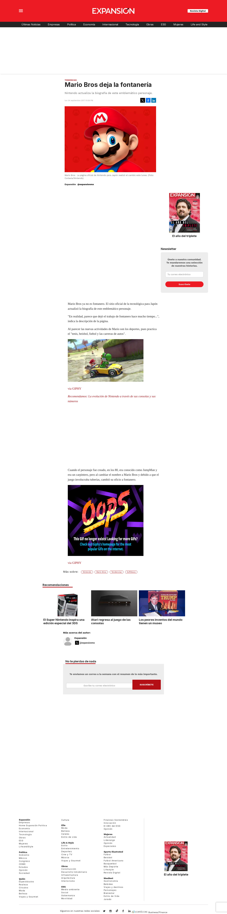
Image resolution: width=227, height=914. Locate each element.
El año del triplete (184, 236)
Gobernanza (68, 895)
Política (71, 24)
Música (65, 857)
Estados (23, 867)
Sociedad (24, 873)
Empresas (54, 24)
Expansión (80, 638)
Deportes (66, 851)
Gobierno (24, 855)
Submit (146, 685)
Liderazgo (109, 840)
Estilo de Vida (111, 896)
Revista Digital (198, 11)
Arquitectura (68, 878)
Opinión (23, 870)
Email (99, 685)
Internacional (110, 24)
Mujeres (178, 24)
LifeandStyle (26, 846)
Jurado (107, 899)
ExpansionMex (125, 911)
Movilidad (67, 898)
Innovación (110, 823)
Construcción (68, 869)
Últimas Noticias (30, 24)
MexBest (108, 878)
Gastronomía (111, 881)
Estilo (64, 845)
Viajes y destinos (113, 887)
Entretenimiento (70, 848)
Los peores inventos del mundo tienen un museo (160, 621)
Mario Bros (101, 572)
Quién (22, 879)
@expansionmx (85, 184)
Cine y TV (66, 854)
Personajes (110, 890)
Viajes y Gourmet (28, 897)
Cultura (65, 820)
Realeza (23, 884)
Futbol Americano (113, 860)
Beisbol (108, 857)
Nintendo (87, 572)
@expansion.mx (117, 910)
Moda (22, 890)
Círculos (23, 887)
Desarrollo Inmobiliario (74, 872)
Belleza (23, 893)
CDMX (22, 864)
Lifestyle (109, 869)
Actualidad (110, 837)
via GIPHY (74, 388)
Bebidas (108, 884)
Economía (89, 24)
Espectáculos (26, 881)
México (23, 858)
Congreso (24, 861)
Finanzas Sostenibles (116, 820)
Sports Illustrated (113, 851)
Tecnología (132, 24)
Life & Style (67, 842)
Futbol (107, 854)
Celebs (65, 834)
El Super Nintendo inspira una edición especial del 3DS (63, 621)
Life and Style (199, 24)
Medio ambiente (70, 889)
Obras (150, 24)
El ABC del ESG (112, 826)
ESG (163, 24)
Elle (63, 825)
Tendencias (71, 80)
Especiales (110, 846)
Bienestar (109, 893)
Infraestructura (69, 875)
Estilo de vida (69, 837)
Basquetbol (110, 863)
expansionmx (106, 911)
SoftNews (131, 572)
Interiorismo (68, 881)
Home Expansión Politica (33, 825)
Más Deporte (111, 866)
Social (64, 892)
